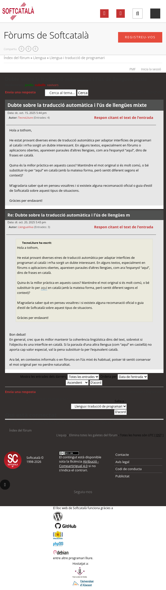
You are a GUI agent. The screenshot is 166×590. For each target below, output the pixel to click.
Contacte (122, 454)
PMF (133, 69)
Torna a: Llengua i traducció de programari (38, 399)
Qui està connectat (31, 415)
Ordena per (124, 376)
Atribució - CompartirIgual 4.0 (79, 463)
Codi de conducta (128, 469)
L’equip (61, 435)
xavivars (53, 85)
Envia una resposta (23, 92)
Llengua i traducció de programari (77, 57)
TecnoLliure (25, 117)
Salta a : (120, 401)
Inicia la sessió (151, 69)
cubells (40, 85)
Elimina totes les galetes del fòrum (93, 435)
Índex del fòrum (17, 57)
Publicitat (122, 476)
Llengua (39, 57)
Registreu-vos (140, 37)
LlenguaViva (25, 227)
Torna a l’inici (159, 208)
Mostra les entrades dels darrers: (59, 376)
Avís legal (122, 462)
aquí (44, 288)
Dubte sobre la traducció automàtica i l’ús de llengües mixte (76, 79)
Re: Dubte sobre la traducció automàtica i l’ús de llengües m (68, 215)
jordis (29, 85)
